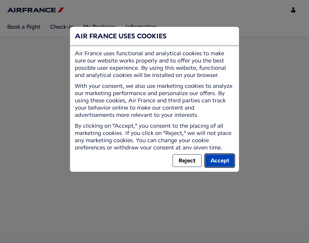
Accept (219, 160)
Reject (187, 160)
